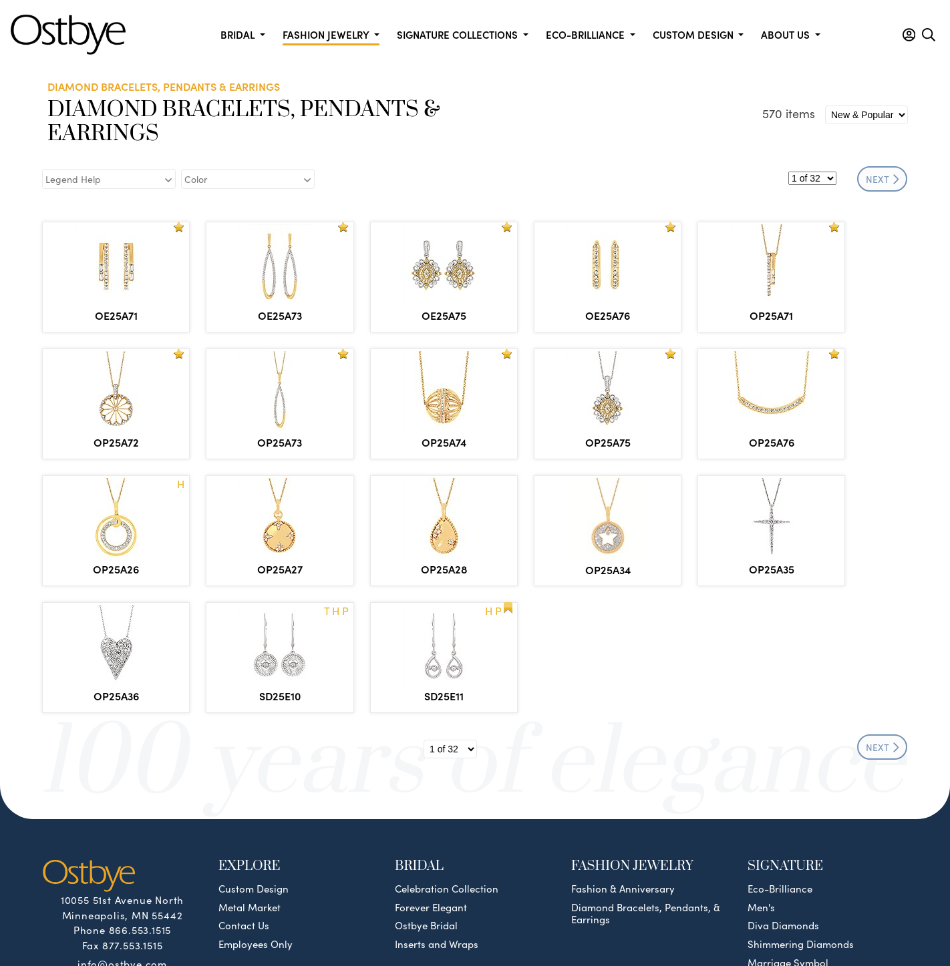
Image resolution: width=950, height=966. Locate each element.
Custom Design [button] (694, 34)
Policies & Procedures (452, 921)
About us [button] (786, 34)
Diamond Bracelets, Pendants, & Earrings (645, 786)
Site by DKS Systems (672, 921)
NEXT (882, 179)
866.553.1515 (140, 803)
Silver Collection (785, 854)
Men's (761, 780)
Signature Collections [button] (458, 34)
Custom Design (253, 762)
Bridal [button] (238, 34)
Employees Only (255, 817)
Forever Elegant (431, 780)
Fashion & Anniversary (623, 762)
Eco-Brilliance (780, 762)
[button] (909, 34)
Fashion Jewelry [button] (327, 34)
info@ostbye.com (122, 836)
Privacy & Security (563, 921)
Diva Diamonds (783, 798)
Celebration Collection (446, 762)
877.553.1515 (132, 818)
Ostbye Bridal (426, 798)
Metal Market (249, 780)
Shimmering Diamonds (801, 817)
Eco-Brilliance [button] (586, 34)
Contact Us (243, 798)
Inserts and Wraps (436, 817)
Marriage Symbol (788, 836)
